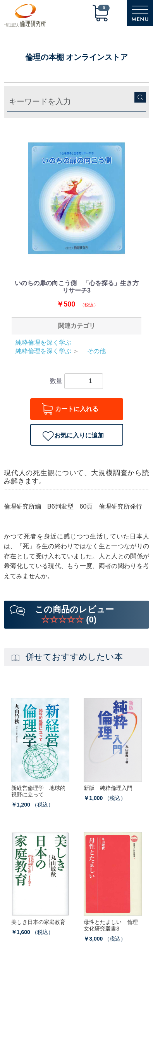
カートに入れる (76, 409)
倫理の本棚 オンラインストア (76, 57)
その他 (93, 351)
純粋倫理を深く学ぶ (43, 342)
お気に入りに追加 (79, 435)
